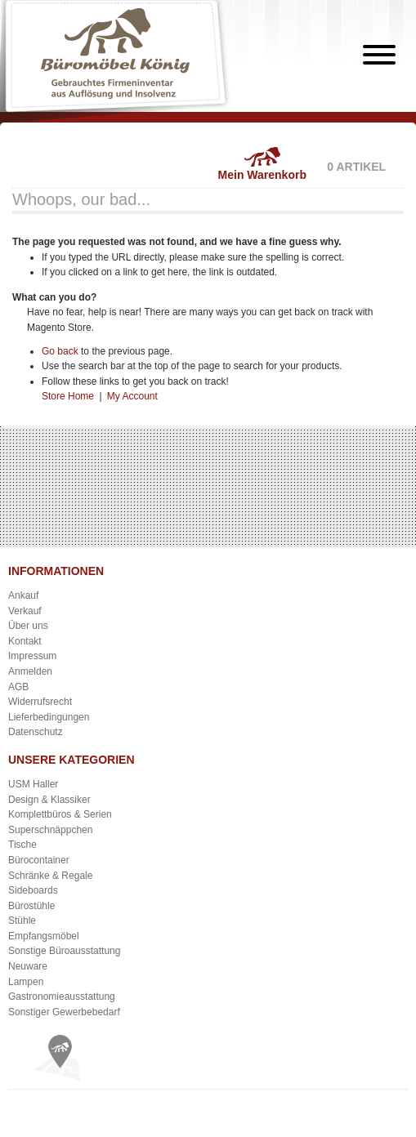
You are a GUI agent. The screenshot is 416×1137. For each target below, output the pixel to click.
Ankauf (23, 595)
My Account (132, 396)
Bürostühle (31, 906)
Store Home (68, 396)
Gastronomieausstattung (61, 996)
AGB (18, 687)
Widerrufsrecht (40, 701)
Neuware (27, 966)
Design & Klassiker (49, 799)
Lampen (25, 982)
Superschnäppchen (50, 830)
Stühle (22, 920)
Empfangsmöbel (43, 936)
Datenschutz (35, 732)
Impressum (32, 656)
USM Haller (33, 784)
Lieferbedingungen (48, 717)
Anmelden (30, 671)
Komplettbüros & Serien (60, 814)
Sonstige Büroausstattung (64, 950)
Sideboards (33, 890)
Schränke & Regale (50, 875)
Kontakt (25, 641)
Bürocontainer (38, 860)
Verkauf (25, 611)
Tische (22, 844)
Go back (60, 351)
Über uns (28, 625)
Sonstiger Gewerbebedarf (64, 1012)
